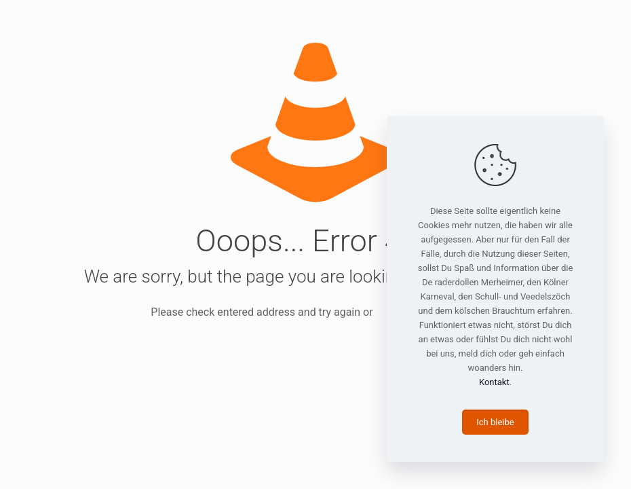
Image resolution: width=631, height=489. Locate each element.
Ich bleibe (495, 422)
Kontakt (494, 382)
